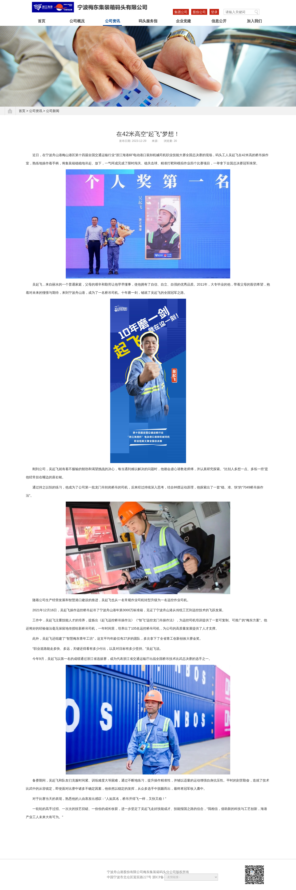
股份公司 (199, 12)
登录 (214, 12)
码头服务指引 (148, 22)
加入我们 (254, 21)
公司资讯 (112, 21)
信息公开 (218, 21)
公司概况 (77, 21)
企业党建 (183, 21)
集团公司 (180, 12)
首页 (41, 21)
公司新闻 (52, 111)
